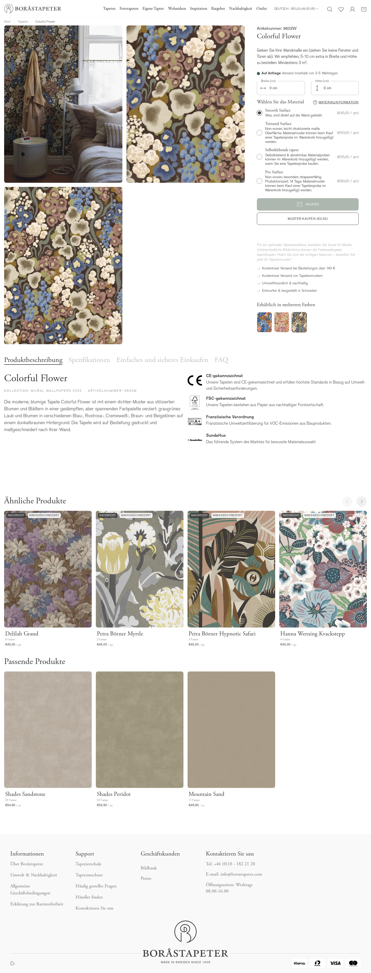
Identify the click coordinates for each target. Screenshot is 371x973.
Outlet (261, 9)
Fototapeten (129, 9)
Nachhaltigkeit (240, 9)
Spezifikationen (89, 360)
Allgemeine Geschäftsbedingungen (30, 890)
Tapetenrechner (89, 875)
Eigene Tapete (153, 9)
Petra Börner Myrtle (120, 634)
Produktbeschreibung (33, 360)
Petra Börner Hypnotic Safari (222, 634)
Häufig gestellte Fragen (95, 886)
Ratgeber (218, 9)
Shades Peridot (114, 794)
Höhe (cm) (322, 81)
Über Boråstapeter (26, 864)
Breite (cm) (268, 81)
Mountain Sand (206, 794)
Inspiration (198, 9)
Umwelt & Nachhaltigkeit (33, 875)
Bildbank (149, 868)
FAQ (221, 360)
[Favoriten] (341, 8)
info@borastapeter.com (241, 874)
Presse (146, 878)
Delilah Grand (21, 634)
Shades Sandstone (25, 794)
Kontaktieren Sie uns (95, 908)
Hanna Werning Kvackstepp (312, 634)
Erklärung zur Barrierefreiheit (36, 904)
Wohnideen (177, 9)
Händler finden (89, 897)
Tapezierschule (88, 864)
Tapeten (109, 9)
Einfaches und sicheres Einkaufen (162, 360)
